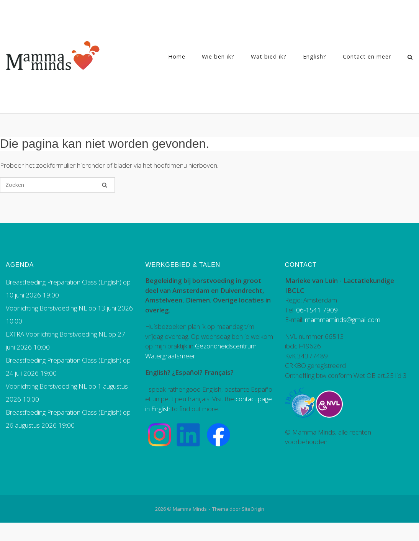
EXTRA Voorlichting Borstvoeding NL (56, 334)
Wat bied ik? (268, 56)
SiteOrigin (253, 508)
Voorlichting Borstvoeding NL (46, 308)
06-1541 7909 (317, 310)
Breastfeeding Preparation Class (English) (63, 282)
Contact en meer (367, 56)
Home (176, 56)
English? (314, 56)
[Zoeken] (104, 185)
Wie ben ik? (218, 56)
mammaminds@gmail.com (342, 319)
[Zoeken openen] (410, 57)
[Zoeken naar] (57, 185)
